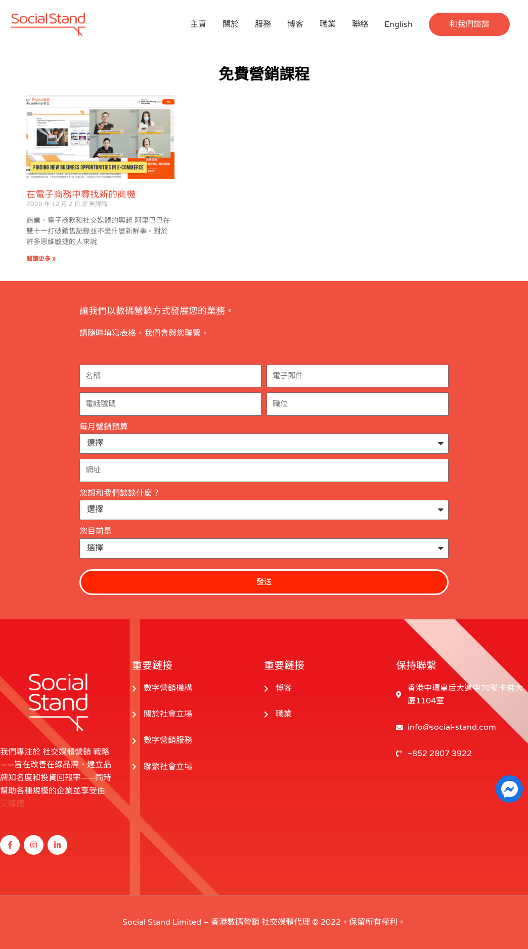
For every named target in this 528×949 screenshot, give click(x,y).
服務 (263, 24)
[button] (469, 24)
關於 (231, 24)
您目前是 (95, 531)
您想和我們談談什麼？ (119, 493)
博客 (295, 24)
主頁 (198, 24)
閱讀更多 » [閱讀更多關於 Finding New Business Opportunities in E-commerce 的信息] (41, 258)
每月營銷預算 (103, 427)
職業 (328, 24)
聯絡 (360, 24)
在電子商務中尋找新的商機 (81, 194)
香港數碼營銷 (235, 922)
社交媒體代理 (285, 922)
